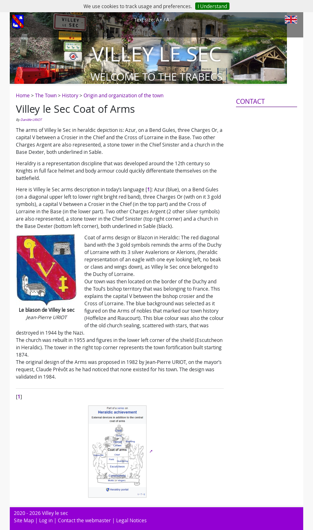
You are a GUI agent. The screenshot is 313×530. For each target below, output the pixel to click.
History (70, 95)
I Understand (212, 6)
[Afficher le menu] (18, 22)
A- (168, 19)
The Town (46, 95)
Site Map (24, 520)
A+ (159, 19)
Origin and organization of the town (123, 95)
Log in (46, 520)
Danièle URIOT (31, 120)
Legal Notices (131, 520)
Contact (250, 101)
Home (23, 95)
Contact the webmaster (84, 520)
